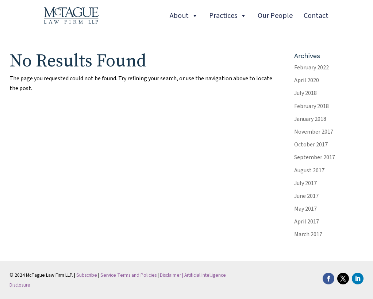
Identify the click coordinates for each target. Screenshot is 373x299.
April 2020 (306, 80)
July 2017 (305, 183)
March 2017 (308, 234)
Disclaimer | (172, 275)
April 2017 (306, 222)
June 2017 (306, 196)
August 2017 (309, 170)
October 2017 (311, 145)
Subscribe (86, 275)
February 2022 (311, 68)
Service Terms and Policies (128, 275)
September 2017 (314, 157)
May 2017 (305, 209)
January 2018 (310, 119)
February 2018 (311, 106)
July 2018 (305, 93)
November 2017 (313, 132)
